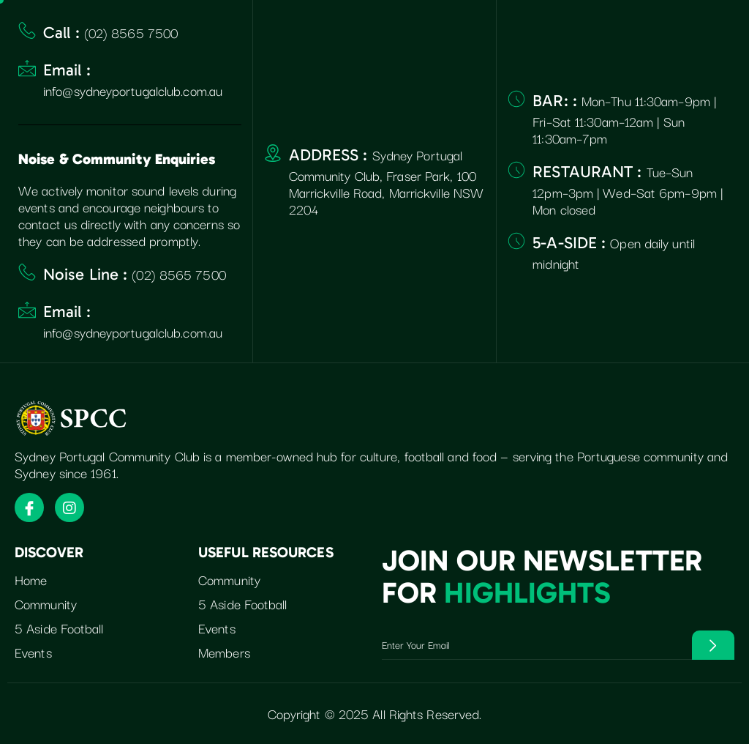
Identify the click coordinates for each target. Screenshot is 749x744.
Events (33, 652)
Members (224, 652)
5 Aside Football (59, 629)
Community (46, 604)
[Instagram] (69, 507)
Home (31, 580)
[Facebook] (29, 507)
